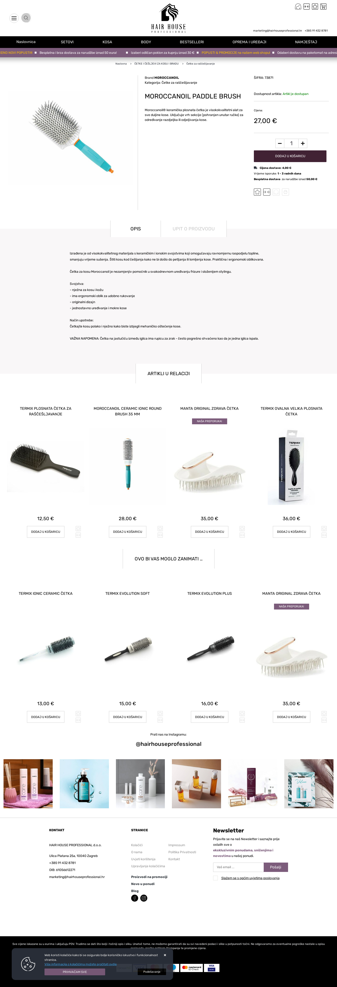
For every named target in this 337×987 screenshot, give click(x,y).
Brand (162, 78)
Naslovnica (28, 42)
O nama (136, 845)
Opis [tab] (135, 229)
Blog (135, 884)
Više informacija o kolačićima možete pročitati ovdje (80, 964)
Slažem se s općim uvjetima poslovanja (250, 871)
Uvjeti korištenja (143, 852)
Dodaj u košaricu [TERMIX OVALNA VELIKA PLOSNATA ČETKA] (291, 528)
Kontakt (174, 852)
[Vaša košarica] (323, 7)
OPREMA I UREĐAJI (251, 42)
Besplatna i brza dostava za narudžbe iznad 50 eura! (79, 53)
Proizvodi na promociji (149, 870)
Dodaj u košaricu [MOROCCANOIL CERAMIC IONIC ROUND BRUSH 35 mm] (127, 528)
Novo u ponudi (143, 877)
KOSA (111, 42)
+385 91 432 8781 (316, 30)
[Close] (74, 972)
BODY (149, 42)
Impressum (176, 838)
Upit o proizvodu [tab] (194, 229)
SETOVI (72, 42)
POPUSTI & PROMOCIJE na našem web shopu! (237, 53)
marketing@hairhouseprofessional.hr (277, 30)
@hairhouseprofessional (168, 737)
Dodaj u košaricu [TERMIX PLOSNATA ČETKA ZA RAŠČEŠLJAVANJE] (45, 528)
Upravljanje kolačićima (148, 859)
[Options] (152, 972)
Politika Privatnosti (182, 845)
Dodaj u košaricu (290, 156)
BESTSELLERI (195, 42)
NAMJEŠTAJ (307, 42)
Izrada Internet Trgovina (68, 985)
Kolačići (137, 838)
